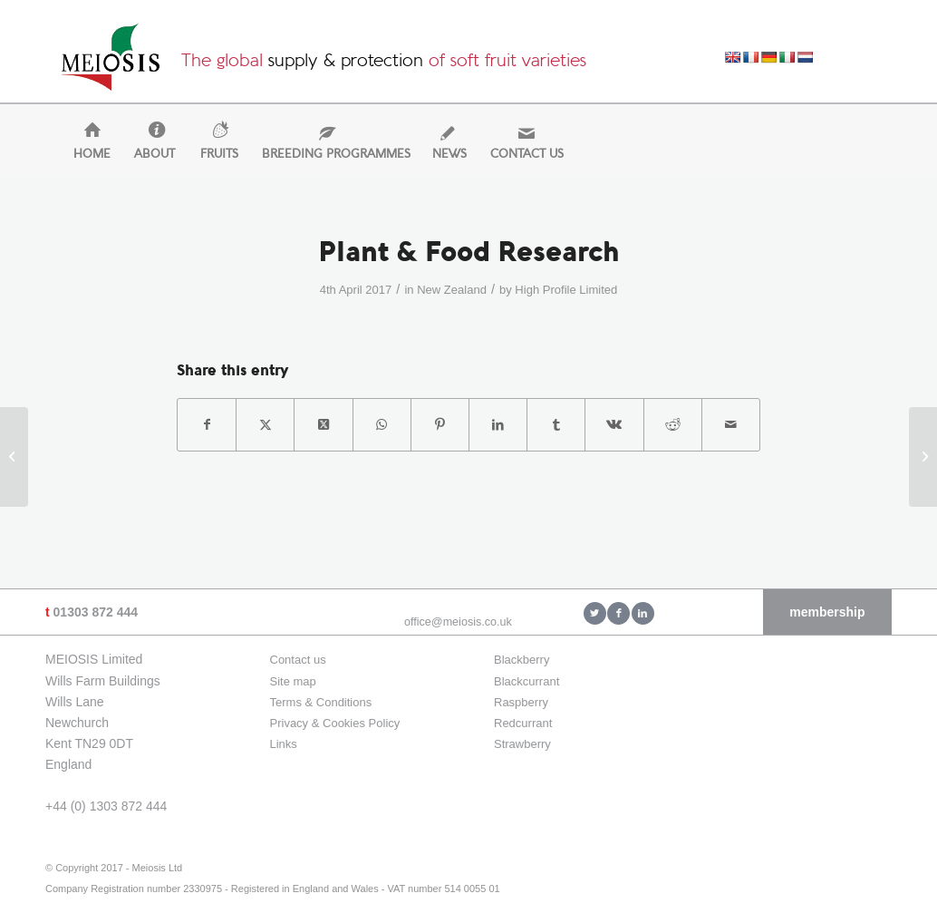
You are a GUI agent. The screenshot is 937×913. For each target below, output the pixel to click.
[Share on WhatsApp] (382, 425)
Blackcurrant (526, 681)
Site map (293, 681)
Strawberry (522, 744)
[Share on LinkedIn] (497, 425)
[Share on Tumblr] (555, 425)
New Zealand (452, 289)
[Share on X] (265, 425)
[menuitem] (83, 154)
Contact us (298, 659)
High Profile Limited (566, 289)
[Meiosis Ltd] (110, 61)
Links (283, 744)
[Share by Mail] (730, 425)
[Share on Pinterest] (439, 425)
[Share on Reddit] (672, 425)
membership (827, 612)
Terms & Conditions (321, 702)
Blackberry (521, 659)
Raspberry (521, 702)
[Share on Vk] (613, 425)
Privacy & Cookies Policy (335, 723)
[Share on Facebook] (207, 425)
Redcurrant (523, 723)
